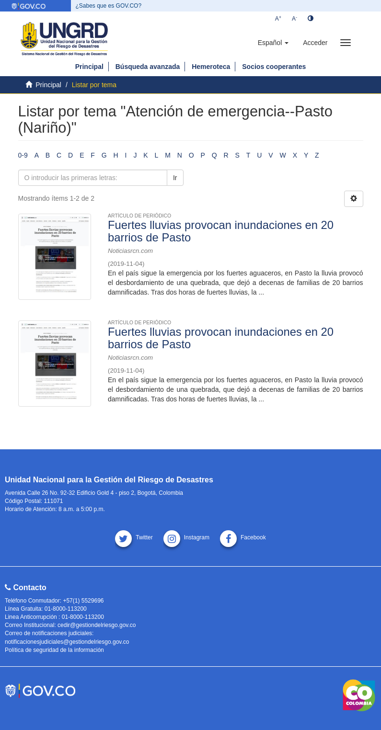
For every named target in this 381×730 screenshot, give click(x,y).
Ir (175, 178)
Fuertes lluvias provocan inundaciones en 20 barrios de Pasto (221, 231)
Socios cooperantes (274, 66)
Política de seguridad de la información (54, 650)
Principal (89, 66)
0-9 (23, 155)
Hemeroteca (211, 66)
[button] (273, 43)
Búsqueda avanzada (147, 66)
